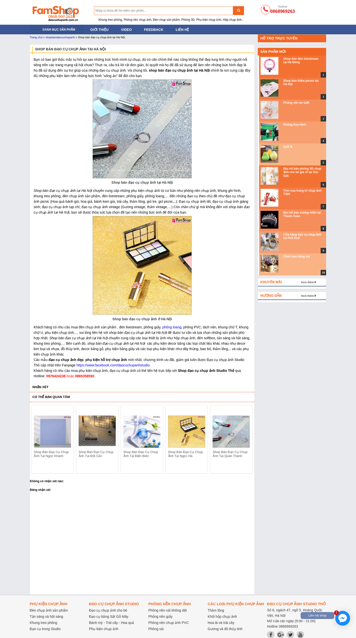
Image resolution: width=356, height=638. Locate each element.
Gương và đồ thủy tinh (225, 629)
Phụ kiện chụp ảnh (103, 629)
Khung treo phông (43, 623)
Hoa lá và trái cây (221, 623)
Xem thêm (307, 282)
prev (38, 440)
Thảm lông (216, 610)
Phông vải (156, 629)
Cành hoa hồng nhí (296, 256)
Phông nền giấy (160, 616)
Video (126, 30)
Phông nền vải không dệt (167, 610)
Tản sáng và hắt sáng (46, 616)
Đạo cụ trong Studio (45, 629)
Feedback (153, 30)
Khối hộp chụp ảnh (222, 616)
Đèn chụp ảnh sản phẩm (49, 610)
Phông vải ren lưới (296, 102)
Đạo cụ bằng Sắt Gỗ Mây (108, 616)
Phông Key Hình (294, 124)
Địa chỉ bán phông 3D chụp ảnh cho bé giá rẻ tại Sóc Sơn (302, 172)
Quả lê (287, 146)
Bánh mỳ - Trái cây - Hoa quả (111, 623)
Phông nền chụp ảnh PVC (168, 623)
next (246, 440)
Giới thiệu (99, 30)
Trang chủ (36, 37)
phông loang (171, 327)
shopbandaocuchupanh (60, 37)
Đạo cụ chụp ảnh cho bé (108, 610)
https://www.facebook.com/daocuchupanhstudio (113, 365)
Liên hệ (182, 30)
